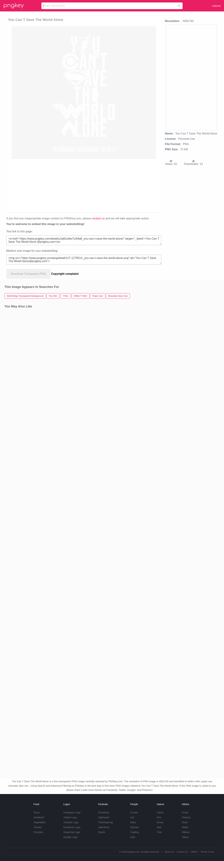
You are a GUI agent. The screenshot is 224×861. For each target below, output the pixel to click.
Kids (132, 837)
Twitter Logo (70, 817)
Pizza (36, 812)
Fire (159, 817)
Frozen (134, 812)
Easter (101, 832)
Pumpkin (38, 832)
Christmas (103, 812)
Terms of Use (207, 851)
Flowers (186, 817)
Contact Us (182, 851)
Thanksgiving (105, 822)
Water (185, 827)
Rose (185, 822)
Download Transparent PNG (28, 273)
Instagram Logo (71, 812)
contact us (98, 218)
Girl (132, 817)
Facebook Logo (71, 827)
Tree (159, 832)
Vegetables (39, 822)
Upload (216, 5)
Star (159, 827)
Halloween (104, 817)
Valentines (103, 827)
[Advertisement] (83, 185)
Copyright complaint (65, 273)
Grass (160, 822)
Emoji (185, 812)
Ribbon (186, 832)
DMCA (194, 851)
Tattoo (185, 837)
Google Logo (70, 837)
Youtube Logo (70, 822)
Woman (134, 827)
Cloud (160, 812)
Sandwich (38, 817)
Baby (133, 822)
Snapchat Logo (71, 832)
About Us (169, 851)
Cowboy (134, 832)
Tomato (37, 827)
